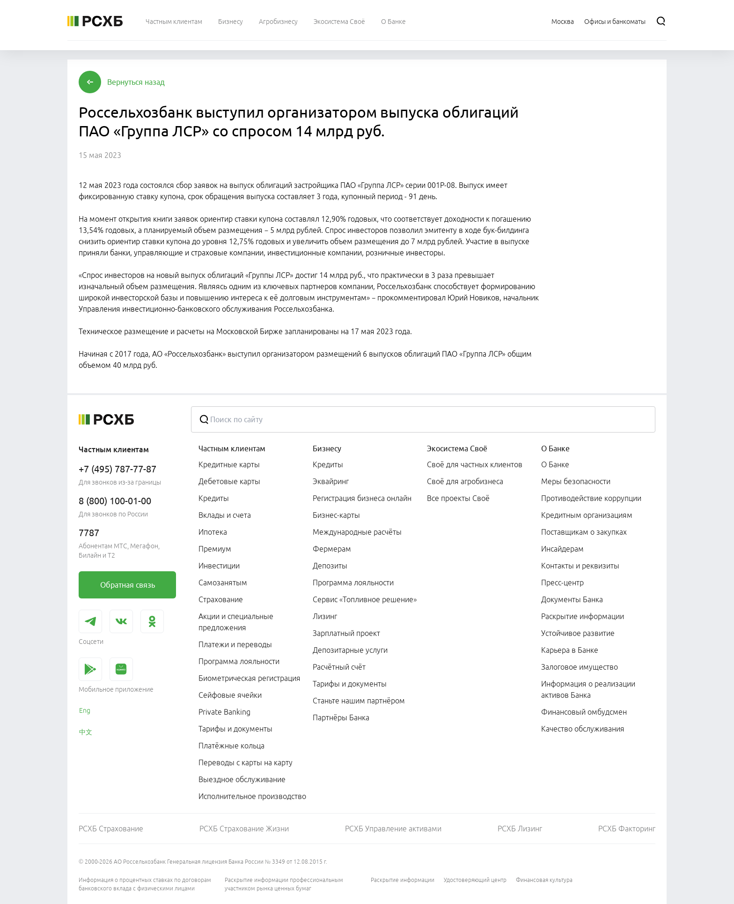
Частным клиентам (231, 448)
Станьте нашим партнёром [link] (359, 700)
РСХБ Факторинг (626, 828)
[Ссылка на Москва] (562, 21)
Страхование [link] (220, 599)
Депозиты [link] (330, 565)
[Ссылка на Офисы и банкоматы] (615, 21)
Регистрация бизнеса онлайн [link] (362, 498)
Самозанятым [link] (222, 582)
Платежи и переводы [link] (235, 644)
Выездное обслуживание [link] (242, 779)
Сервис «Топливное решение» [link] (365, 599)
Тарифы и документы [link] (235, 729)
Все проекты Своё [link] (458, 498)
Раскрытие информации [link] (582, 616)
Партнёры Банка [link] (341, 717)
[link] (127, 584)
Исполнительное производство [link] (252, 796)
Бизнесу (327, 448)
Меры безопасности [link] (575, 481)
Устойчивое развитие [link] (578, 633)
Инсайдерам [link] (562, 549)
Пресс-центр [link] (562, 582)
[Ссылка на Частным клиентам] (174, 21)
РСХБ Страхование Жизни (244, 828)
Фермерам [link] (332, 549)
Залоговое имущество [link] (579, 667)
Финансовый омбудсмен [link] (584, 712)
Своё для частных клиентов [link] (474, 464)
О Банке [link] (555, 464)
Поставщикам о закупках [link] (584, 532)
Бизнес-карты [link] (336, 515)
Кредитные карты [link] (229, 464)
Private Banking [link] (224, 712)
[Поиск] (661, 21)
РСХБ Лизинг (520, 828)
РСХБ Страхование (111, 828)
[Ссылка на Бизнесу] (230, 21)
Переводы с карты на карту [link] (245, 762)
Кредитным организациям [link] (586, 515)
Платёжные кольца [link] (231, 745)
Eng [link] (84, 710)
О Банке (555, 448)
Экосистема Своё (457, 448)
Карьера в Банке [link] (569, 650)
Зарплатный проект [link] (346, 633)
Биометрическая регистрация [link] (249, 678)
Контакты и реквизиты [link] (580, 565)
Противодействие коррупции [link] (591, 498)
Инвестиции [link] (219, 565)
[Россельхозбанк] (95, 21)
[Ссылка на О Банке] (393, 21)
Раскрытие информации (402, 880)
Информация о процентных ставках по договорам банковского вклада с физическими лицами (145, 884)
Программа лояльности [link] (238, 661)
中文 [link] (85, 732)
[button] (136, 82)
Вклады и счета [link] (224, 515)
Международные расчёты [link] (357, 532)
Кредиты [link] (213, 498)
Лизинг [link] (325, 616)
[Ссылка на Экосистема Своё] (339, 21)
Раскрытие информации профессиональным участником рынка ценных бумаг (284, 884)
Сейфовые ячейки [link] (230, 695)
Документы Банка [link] (572, 599)
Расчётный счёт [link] (339, 667)
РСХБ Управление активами (393, 828)
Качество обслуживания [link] (582, 729)
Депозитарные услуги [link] (350, 650)
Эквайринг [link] (331, 481)
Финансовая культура (544, 880)
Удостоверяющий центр (475, 880)
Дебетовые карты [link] (229, 481)
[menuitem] (174, 21)
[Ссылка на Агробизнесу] (278, 21)
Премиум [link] (214, 549)
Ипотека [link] (212, 532)
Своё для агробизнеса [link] (465, 481)
